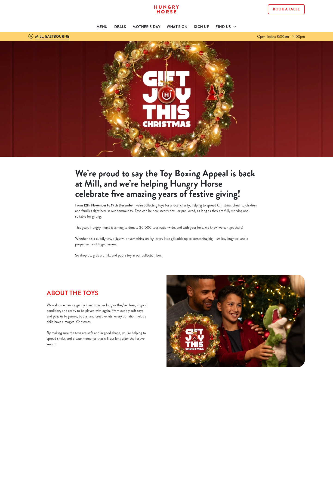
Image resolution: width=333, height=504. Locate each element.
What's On (177, 26)
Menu (102, 26)
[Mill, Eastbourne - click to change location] (48, 36)
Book (286, 9)
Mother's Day (146, 26)
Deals (120, 26)
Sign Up (201, 26)
